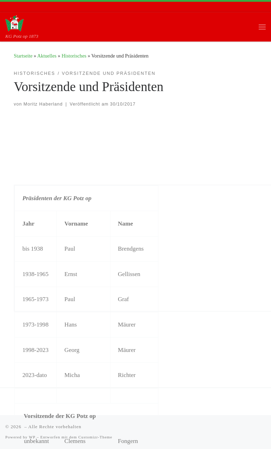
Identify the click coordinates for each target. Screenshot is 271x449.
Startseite (23, 56)
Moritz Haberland (43, 104)
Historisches (73, 56)
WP (32, 437)
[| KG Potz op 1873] (14, 22)
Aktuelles (47, 56)
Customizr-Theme (95, 437)
